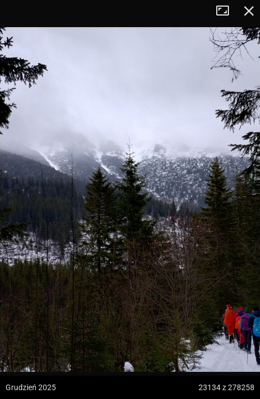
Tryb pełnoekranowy (227, 11)
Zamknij (249, 11)
